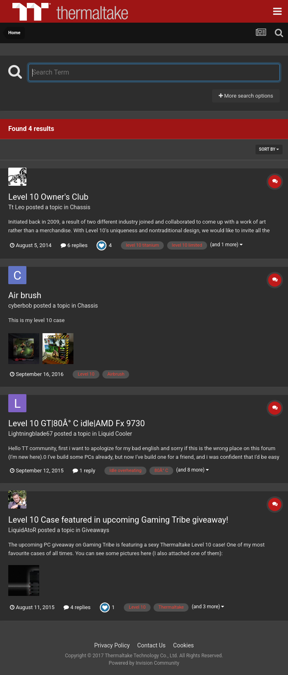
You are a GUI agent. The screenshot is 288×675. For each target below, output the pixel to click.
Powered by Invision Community (144, 663)
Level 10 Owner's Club (48, 197)
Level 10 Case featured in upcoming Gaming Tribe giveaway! (118, 520)
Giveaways (95, 530)
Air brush (24, 295)
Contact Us (151, 645)
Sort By (269, 149)
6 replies (74, 245)
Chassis (80, 207)
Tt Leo (16, 207)
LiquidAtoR (22, 530)
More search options (246, 96)
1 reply (84, 470)
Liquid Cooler (115, 433)
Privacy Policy (112, 645)
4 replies (77, 607)
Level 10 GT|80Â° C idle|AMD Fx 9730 (76, 423)
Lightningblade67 (30, 433)
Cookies (183, 645)
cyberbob (20, 305)
